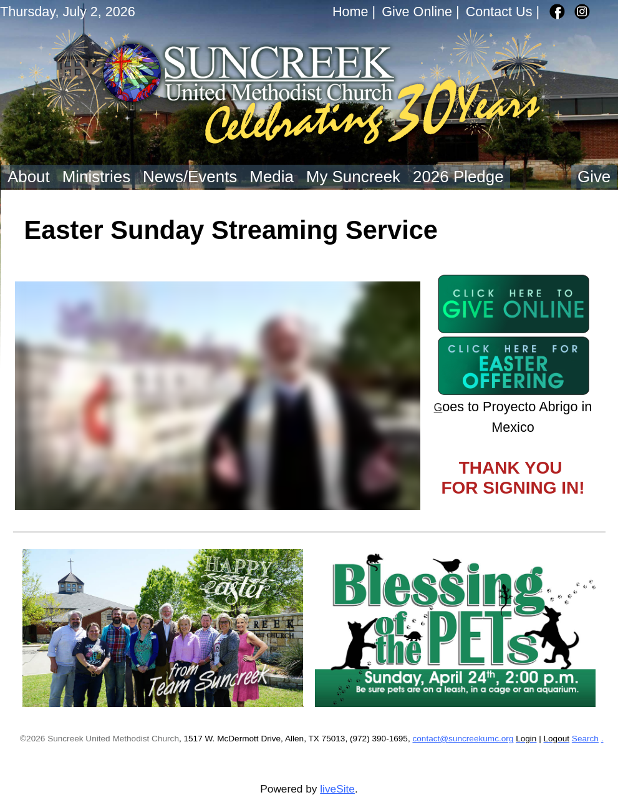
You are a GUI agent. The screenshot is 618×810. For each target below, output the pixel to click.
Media (271, 176)
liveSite (337, 789)
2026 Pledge (458, 176)
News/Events (190, 176)
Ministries (96, 176)
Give (594, 176)
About (28, 176)
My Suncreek (353, 176)
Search (585, 738)
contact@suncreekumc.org (462, 738)
